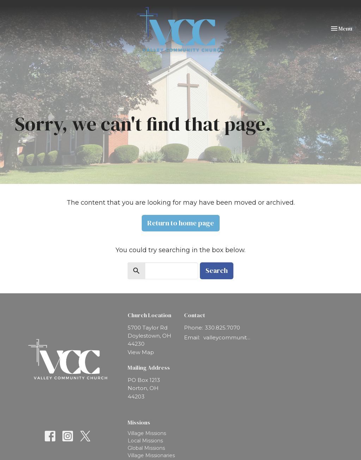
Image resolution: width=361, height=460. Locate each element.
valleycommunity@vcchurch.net (227, 337)
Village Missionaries (151, 455)
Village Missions (147, 433)
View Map (141, 352)
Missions (139, 422)
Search (217, 270)
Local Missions (145, 440)
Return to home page (180, 223)
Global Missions (146, 448)
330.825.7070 (222, 327)
